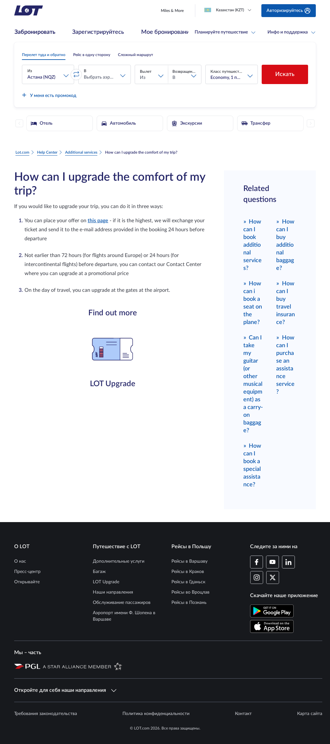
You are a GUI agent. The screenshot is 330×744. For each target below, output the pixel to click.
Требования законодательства (45, 713)
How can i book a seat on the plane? (252, 302)
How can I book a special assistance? (252, 465)
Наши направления (113, 592)
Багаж (99, 571)
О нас (20, 561)
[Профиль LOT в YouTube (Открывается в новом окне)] (272, 562)
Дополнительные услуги (118, 561)
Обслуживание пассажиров (121, 602)
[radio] (43, 54)
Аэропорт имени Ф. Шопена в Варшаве (124, 616)
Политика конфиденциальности (155, 713)
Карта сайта (309, 713)
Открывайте (27, 582)
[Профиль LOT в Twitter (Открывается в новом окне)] (272, 577)
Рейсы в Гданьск (188, 582)
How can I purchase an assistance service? (285, 364)
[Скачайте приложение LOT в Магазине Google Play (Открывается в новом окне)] (272, 611)
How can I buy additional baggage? (285, 244)
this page (98, 220)
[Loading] (229, 10)
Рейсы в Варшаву (189, 561)
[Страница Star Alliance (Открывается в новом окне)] (82, 666)
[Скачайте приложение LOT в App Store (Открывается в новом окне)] (272, 626)
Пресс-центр (27, 571)
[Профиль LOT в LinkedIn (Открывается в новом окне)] (288, 562)
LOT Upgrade (106, 582)
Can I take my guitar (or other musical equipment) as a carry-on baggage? (253, 384)
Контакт (243, 713)
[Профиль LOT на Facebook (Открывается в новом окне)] (256, 562)
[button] (48, 74)
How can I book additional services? (252, 244)
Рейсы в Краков (187, 571)
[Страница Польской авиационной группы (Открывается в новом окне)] (27, 666)
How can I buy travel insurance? (285, 302)
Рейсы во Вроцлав (190, 592)
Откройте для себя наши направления (65, 690)
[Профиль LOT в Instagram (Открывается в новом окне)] (256, 577)
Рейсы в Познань (189, 602)
